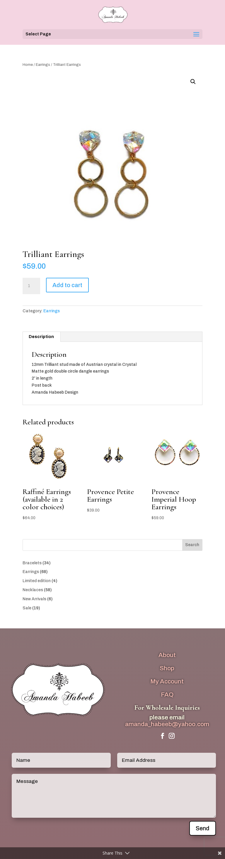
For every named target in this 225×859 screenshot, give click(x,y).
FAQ (167, 694)
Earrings (43, 65)
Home (28, 65)
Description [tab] (41, 337)
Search (192, 545)
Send (202, 828)
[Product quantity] (31, 286)
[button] (193, 81)
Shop (167, 668)
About (167, 655)
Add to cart (67, 285)
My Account (167, 681)
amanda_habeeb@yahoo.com (167, 724)
